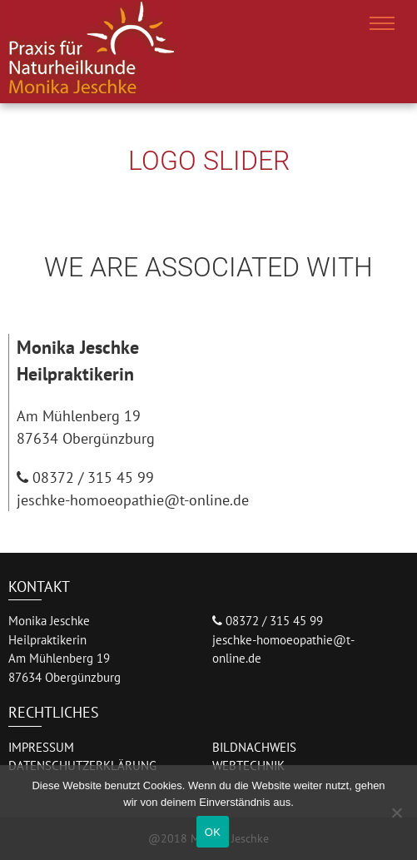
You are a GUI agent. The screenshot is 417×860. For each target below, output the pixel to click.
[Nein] (396, 812)
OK (213, 832)
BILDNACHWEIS (254, 747)
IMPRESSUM (41, 747)
